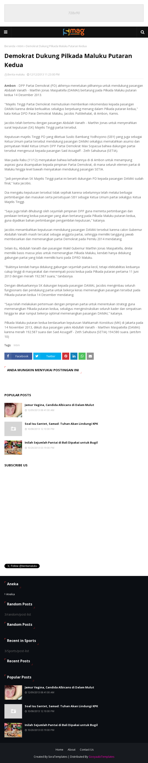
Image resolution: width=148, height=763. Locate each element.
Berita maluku (16, 74)
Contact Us (87, 749)
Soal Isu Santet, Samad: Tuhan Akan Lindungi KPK (61, 424)
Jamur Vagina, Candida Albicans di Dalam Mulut (59, 405)
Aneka (10, 594)
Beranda (9, 46)
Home (59, 749)
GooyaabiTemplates (101, 757)
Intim (20, 46)
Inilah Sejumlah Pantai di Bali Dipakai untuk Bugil (61, 442)
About (71, 749)
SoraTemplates (57, 757)
